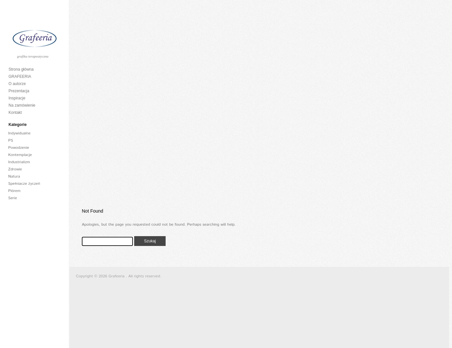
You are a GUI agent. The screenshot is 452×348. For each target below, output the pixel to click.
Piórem (14, 191)
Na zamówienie (22, 105)
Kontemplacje (20, 155)
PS (10, 140)
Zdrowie (15, 169)
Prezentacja (19, 91)
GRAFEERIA (20, 76)
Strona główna (21, 69)
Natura (14, 176)
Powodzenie (18, 147)
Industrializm (19, 162)
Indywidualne (19, 133)
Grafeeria (117, 276)
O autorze (17, 83)
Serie (12, 198)
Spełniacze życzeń (24, 183)
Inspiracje (17, 98)
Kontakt (15, 112)
